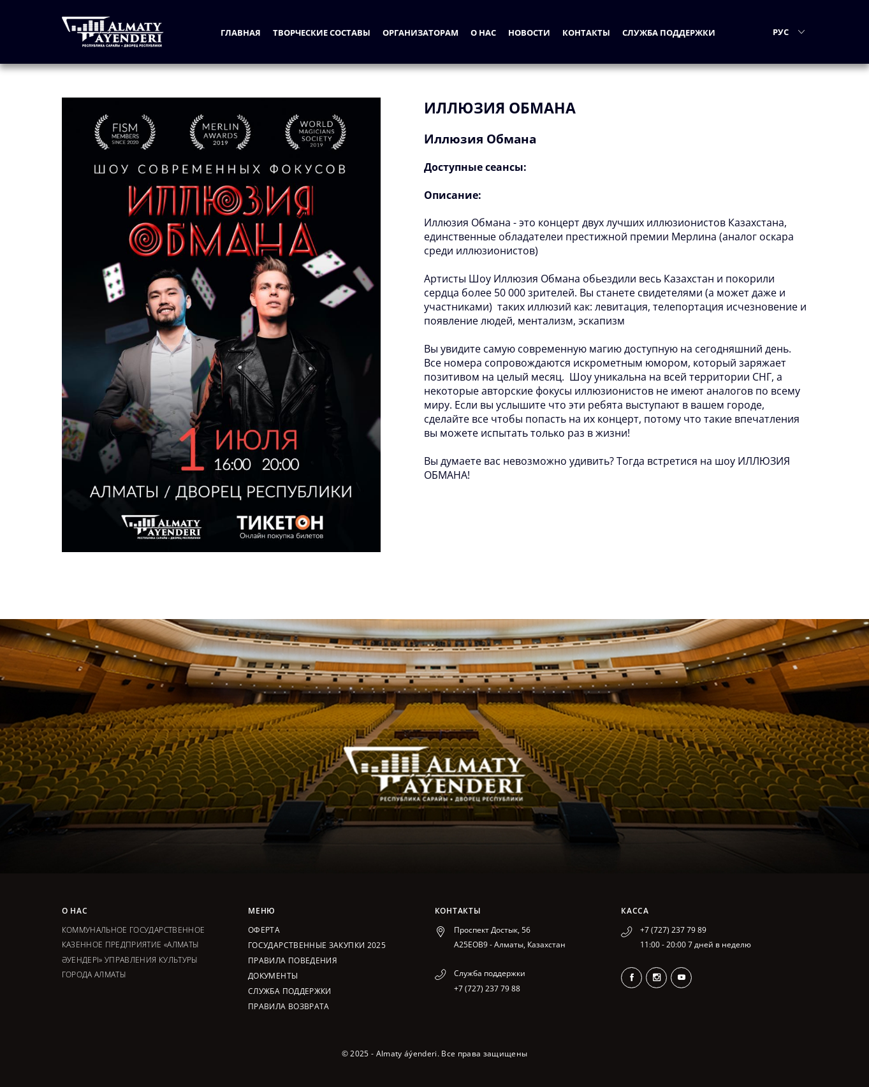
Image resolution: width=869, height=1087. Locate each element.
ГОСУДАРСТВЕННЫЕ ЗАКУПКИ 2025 (317, 945)
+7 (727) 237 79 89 (673, 929)
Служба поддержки (668, 32)
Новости (529, 32)
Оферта (264, 929)
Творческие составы (321, 32)
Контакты (586, 32)
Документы (273, 975)
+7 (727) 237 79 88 (487, 988)
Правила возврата (289, 1006)
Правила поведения (292, 960)
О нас (483, 32)
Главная (241, 32)
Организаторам (420, 32)
